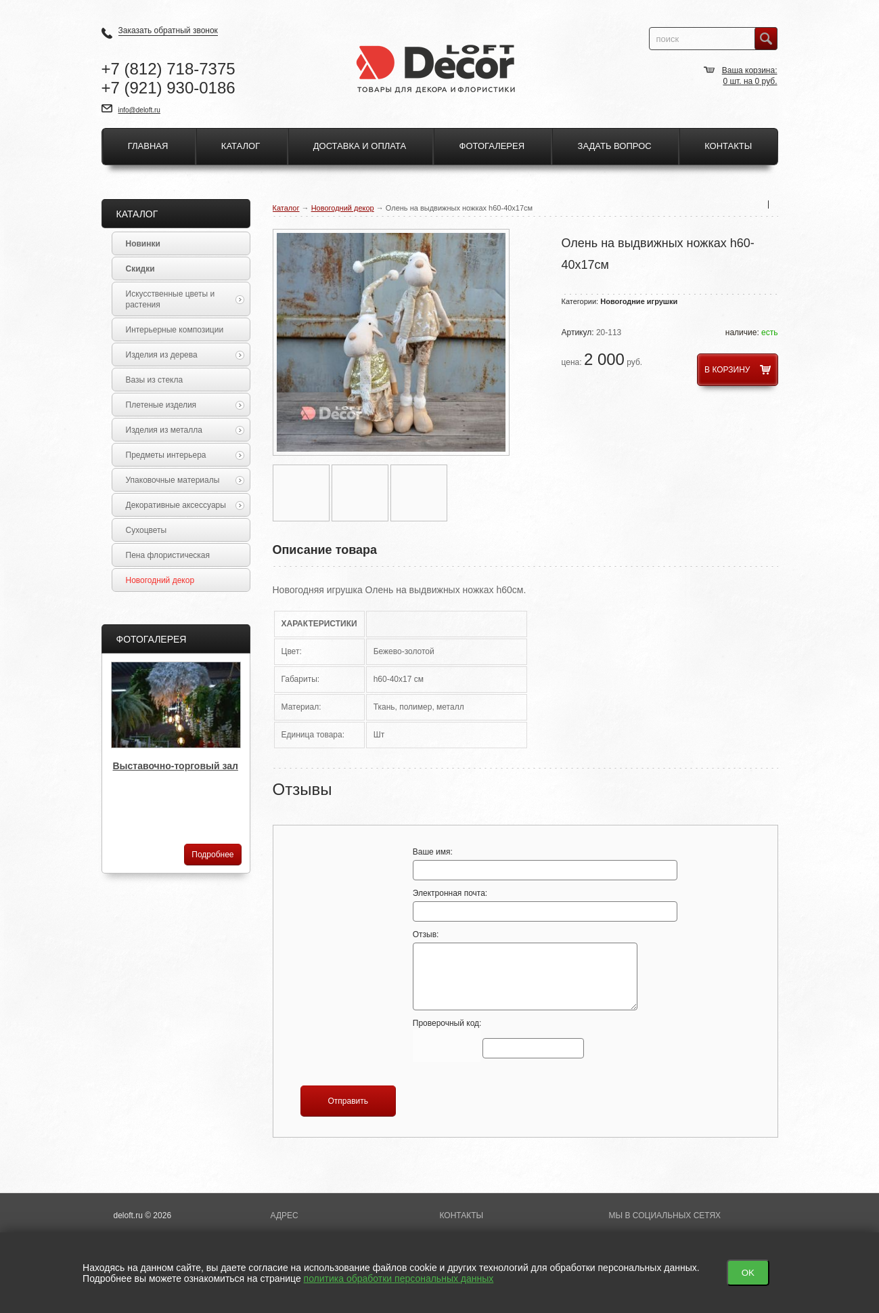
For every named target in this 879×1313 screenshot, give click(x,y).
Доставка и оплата (359, 146)
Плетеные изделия (185, 405)
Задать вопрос (615, 146)
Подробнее (212, 854)
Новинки (143, 244)
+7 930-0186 (168, 88)
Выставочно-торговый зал (175, 765)
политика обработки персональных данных (399, 1278)
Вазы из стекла (154, 380)
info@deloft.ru (139, 110)
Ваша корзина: (749, 70)
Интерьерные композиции (175, 330)
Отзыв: (525, 970)
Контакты (728, 146)
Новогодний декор (342, 208)
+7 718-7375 (168, 69)
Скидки (140, 269)
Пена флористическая (168, 555)
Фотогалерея (492, 146)
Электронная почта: (525, 905)
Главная (148, 146)
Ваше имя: (525, 863)
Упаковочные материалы (185, 480)
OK (748, 1273)
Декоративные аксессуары (185, 505)
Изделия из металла (185, 430)
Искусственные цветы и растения (185, 299)
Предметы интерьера (185, 455)
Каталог (240, 146)
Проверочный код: (498, 1041)
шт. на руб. (750, 81)
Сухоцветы (146, 530)
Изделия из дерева (185, 355)
